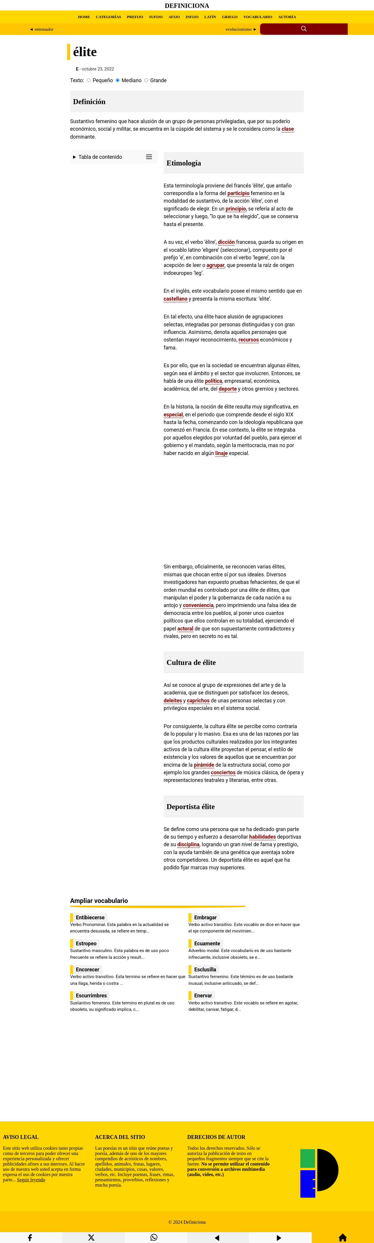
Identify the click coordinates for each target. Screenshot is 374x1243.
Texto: (77, 80)
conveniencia (198, 605)
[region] (114, 215)
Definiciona (187, 5)
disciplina (188, 844)
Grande (158, 80)
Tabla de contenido (117, 156)
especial (173, 415)
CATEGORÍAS (108, 17)
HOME (84, 17)
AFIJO (174, 17)
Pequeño (103, 80)
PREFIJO (135, 17)
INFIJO (192, 17)
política (213, 381)
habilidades (262, 837)
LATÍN (210, 17)
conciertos (223, 772)
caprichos (198, 701)
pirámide (204, 765)
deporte (228, 389)
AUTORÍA (287, 17)
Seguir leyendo (31, 1179)
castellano (176, 299)
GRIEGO (230, 17)
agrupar (216, 265)
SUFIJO (155, 17)
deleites (173, 701)
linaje (221, 453)
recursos (249, 340)
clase (288, 129)
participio (239, 193)
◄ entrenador (41, 29)
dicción (226, 242)
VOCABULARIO (257, 17)
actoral (185, 629)
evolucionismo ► (241, 29)
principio (236, 209)
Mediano (131, 80)
